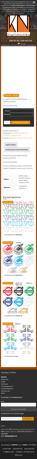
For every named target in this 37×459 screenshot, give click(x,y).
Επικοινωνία (4, 379)
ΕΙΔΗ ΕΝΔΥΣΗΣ (29, 449)
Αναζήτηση (28, 419)
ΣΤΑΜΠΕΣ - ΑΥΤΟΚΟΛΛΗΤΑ (12, 136)
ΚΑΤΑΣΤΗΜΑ (7, 449)
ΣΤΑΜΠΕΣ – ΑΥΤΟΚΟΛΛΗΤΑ (25, 452)
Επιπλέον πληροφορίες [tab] (17, 149)
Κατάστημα (4, 384)
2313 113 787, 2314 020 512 (18, 40)
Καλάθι (3, 381)
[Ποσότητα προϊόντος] (7, 122)
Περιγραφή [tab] (11, 145)
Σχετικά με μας (5, 391)
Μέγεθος (7, 114)
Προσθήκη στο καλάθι (20, 122)
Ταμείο (3, 393)
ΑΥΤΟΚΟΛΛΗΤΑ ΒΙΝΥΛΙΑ (19, 133)
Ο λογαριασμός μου (7, 386)
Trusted (25, 445)
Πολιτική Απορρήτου (7, 388)
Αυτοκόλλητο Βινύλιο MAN (23, 138)
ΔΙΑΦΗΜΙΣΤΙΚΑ (17, 449)
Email (2, 401)
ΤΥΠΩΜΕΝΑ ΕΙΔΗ (8, 452)
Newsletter (4, 377)
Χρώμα (7, 111)
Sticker (12, 138)
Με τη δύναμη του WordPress (9, 445)
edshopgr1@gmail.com (11, 436)
